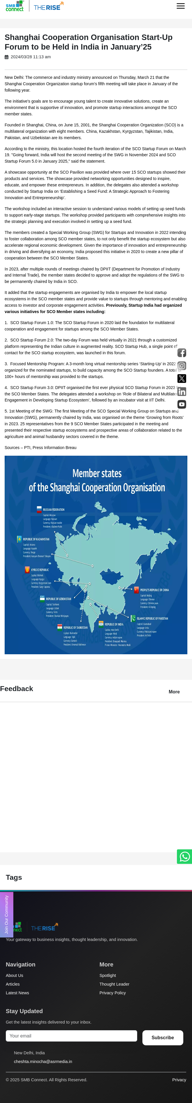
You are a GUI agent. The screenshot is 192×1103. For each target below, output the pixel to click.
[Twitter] (9, 951)
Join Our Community (6, 914)
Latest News (17, 993)
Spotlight (107, 975)
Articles (13, 984)
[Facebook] (20, 951)
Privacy (179, 1079)
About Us (14, 975)
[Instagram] (31, 951)
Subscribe (163, 1037)
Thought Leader (114, 984)
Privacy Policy (112, 993)
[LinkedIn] (42, 951)
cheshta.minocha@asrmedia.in (43, 1061)
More (174, 691)
